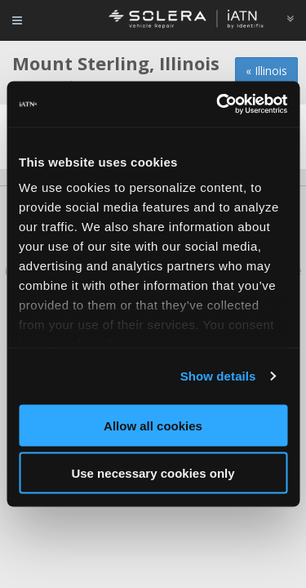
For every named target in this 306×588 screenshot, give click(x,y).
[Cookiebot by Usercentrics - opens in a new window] (218, 104)
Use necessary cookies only (152, 473)
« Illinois (266, 70)
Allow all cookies (153, 425)
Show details (218, 376)
